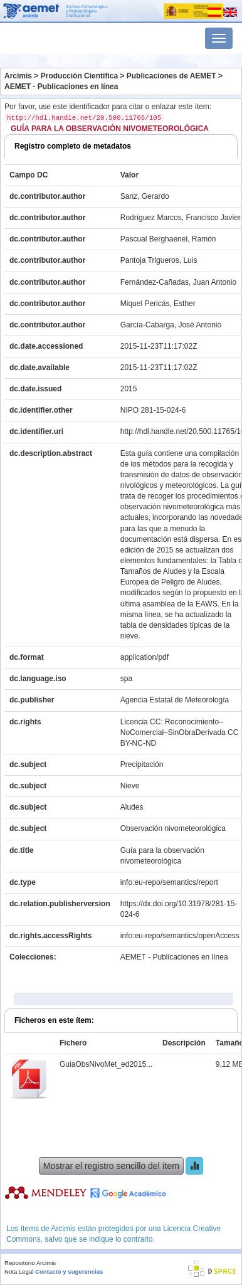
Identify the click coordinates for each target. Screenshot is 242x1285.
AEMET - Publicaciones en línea (61, 86)
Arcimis (18, 75)
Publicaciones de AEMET (171, 75)
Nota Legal (18, 1271)
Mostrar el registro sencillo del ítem (111, 1166)
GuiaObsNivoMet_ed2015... (106, 1064)
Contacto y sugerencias (69, 1271)
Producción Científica (79, 75)
